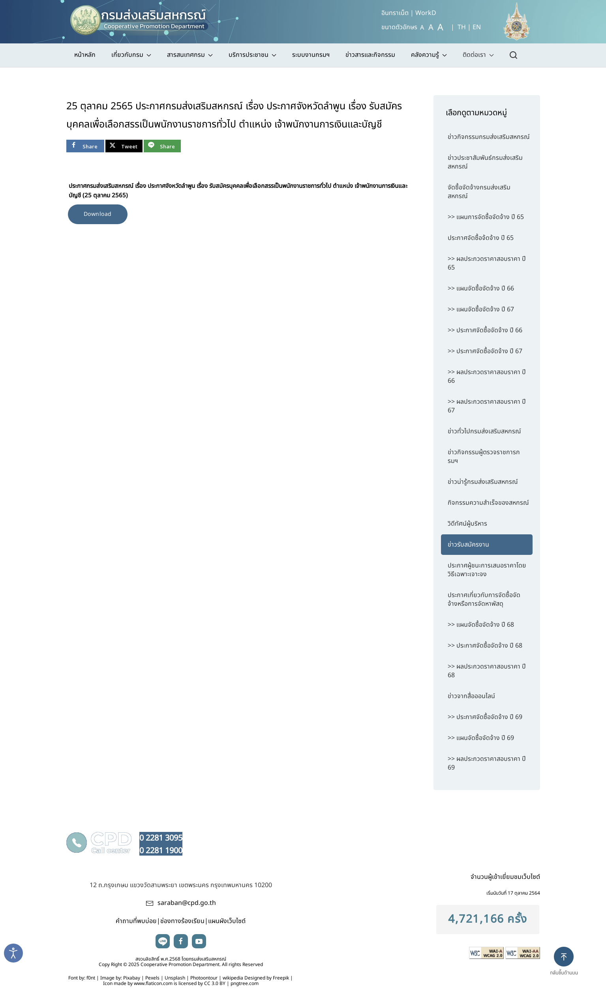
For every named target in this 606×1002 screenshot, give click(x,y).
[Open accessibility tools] (13, 953)
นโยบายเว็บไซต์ (262, 836)
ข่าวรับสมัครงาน (468, 544)
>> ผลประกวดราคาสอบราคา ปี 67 (487, 406)
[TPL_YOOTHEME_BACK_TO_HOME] (143, 18)
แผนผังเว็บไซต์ (227, 921)
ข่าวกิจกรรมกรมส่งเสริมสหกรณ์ (489, 137)
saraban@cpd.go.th (187, 903)
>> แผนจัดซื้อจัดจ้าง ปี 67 (481, 309)
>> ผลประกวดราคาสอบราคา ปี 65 (487, 263)
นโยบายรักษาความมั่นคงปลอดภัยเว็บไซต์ (426, 836)
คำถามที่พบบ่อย (136, 921)
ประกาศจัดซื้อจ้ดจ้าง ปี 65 (481, 238)
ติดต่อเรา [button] (478, 55)
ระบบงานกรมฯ (311, 55)
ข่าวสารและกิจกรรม (370, 55)
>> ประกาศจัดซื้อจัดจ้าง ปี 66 (485, 330)
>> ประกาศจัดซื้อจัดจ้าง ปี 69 (485, 717)
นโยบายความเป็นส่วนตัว (328, 836)
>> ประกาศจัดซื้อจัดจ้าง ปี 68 (485, 645)
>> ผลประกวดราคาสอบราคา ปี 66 (487, 376)
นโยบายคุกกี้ (510, 836)
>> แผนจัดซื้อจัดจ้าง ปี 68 (481, 624)
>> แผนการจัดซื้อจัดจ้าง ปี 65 (486, 217)
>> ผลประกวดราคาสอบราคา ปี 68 (487, 671)
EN (477, 27)
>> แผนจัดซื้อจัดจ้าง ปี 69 (481, 738)
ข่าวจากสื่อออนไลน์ (471, 696)
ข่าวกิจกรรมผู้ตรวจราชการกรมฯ (484, 457)
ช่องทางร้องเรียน (182, 921)
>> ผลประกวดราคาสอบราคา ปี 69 (487, 763)
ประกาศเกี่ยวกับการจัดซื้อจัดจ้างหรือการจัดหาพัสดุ (484, 599)
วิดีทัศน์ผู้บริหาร (467, 523)
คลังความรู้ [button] (429, 55)
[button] (567, 968)
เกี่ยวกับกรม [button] (131, 55)
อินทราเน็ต (395, 13)
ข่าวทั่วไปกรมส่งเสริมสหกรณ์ (484, 431)
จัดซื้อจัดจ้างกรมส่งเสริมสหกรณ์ (479, 192)
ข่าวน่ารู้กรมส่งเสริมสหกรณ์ (483, 482)
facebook (181, 941)
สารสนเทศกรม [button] (190, 55)
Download (98, 214)
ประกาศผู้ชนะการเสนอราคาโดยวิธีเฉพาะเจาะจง (487, 570)
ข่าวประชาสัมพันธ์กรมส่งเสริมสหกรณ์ (485, 162)
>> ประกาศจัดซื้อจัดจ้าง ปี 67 (485, 351)
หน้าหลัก (85, 55)
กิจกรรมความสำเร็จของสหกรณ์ (488, 503)
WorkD (425, 13)
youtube (199, 941)
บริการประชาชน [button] (252, 55)
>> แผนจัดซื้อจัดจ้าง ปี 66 (481, 288)
